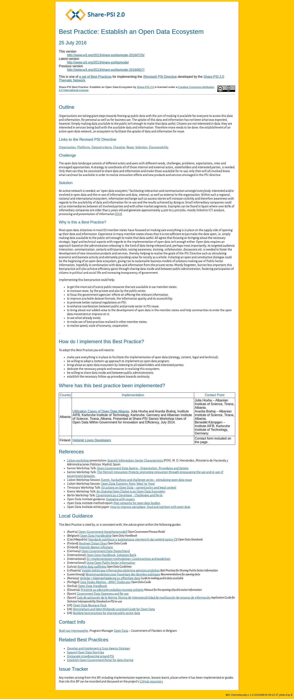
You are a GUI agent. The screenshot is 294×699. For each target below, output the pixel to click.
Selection (141, 147)
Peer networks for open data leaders (137, 503)
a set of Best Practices (95, 76)
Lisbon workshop (78, 460)
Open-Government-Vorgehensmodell (102, 531)
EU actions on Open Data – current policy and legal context (138, 487)
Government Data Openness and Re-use (103, 593)
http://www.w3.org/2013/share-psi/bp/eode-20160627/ (106, 69)
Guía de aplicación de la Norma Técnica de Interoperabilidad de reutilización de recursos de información (143, 597)
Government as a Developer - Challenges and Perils (129, 495)
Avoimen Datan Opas (93, 543)
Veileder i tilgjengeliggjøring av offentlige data (110, 578)
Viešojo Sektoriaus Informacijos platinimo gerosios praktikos (121, 570)
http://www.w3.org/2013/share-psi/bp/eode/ (98, 62)
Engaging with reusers (120, 499)
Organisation (67, 147)
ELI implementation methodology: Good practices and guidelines (128, 559)
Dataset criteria (101, 147)
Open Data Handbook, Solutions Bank (111, 555)
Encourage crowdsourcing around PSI (90, 656)
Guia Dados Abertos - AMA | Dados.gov (105, 582)
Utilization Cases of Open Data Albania (101, 411)
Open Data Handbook (92, 586)
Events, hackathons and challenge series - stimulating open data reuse (146, 479)
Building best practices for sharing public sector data (106, 613)
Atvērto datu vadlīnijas (91, 566)
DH (118, 214)
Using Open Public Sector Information (111, 562)
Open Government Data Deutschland (105, 551)
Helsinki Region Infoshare (96, 547)
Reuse (130, 147)
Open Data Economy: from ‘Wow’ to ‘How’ (128, 483)
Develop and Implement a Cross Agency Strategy (98, 648)
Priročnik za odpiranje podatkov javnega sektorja (112, 589)
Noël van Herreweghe (73, 630)
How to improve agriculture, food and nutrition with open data (150, 507)
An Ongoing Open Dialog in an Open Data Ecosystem (131, 491)
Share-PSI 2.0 (145, 87)
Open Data (121, 630)
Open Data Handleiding (95, 535)
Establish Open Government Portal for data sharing (100, 660)
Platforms (83, 147)
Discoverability (158, 147)
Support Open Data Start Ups (85, 652)
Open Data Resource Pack (89, 605)
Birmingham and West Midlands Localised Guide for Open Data (114, 609)
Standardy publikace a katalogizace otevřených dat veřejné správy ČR (133, 539)
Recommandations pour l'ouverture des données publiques (123, 574)
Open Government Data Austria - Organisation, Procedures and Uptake (142, 468)
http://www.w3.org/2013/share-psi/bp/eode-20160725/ (106, 55)
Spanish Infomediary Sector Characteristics (135, 460)
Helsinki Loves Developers (92, 440)
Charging (119, 147)
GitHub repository (151, 681)
